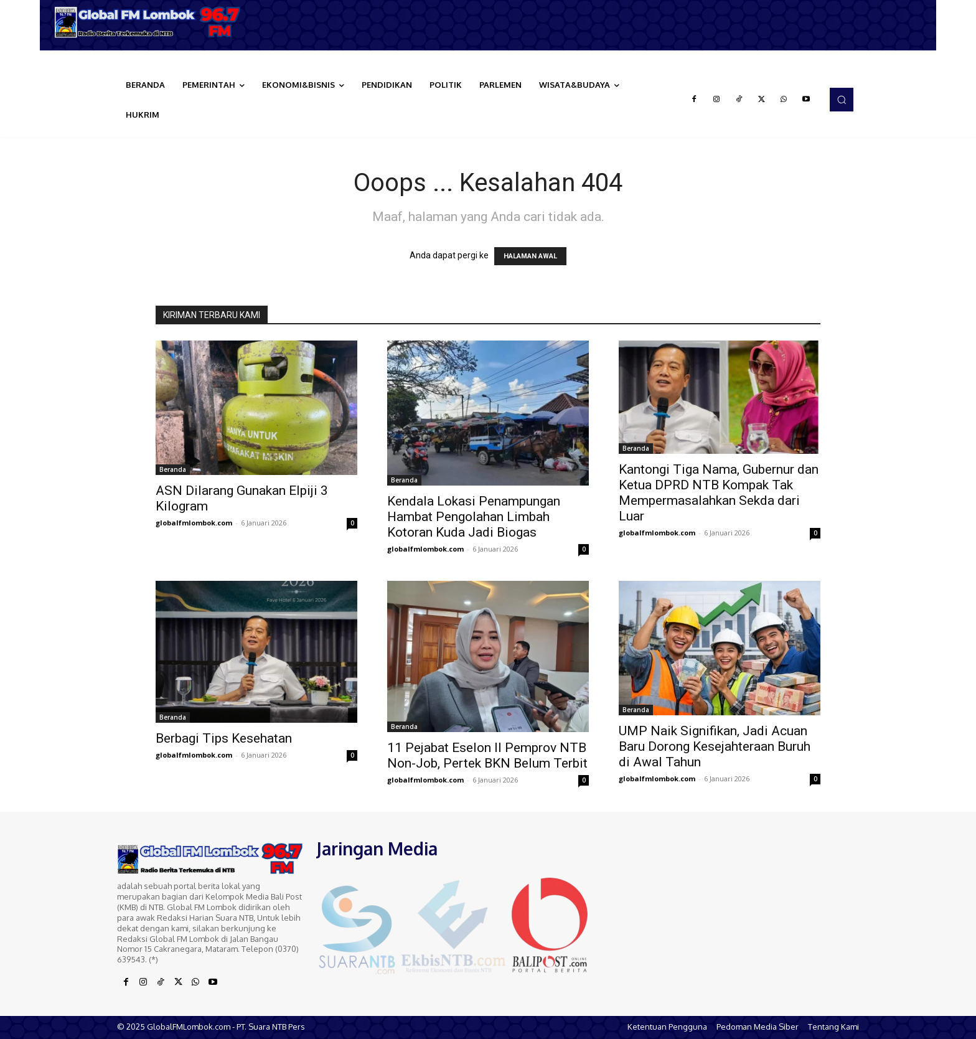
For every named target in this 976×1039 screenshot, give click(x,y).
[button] (841, 99)
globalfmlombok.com (194, 522)
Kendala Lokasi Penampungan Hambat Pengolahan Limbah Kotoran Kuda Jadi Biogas (473, 517)
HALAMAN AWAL (530, 256)
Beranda (172, 469)
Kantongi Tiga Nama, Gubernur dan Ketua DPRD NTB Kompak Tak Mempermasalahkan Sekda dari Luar (719, 493)
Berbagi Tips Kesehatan (224, 738)
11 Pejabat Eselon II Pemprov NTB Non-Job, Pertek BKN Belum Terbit (487, 755)
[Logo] (152, 22)
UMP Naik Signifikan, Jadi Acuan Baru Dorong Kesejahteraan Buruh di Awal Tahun (714, 746)
